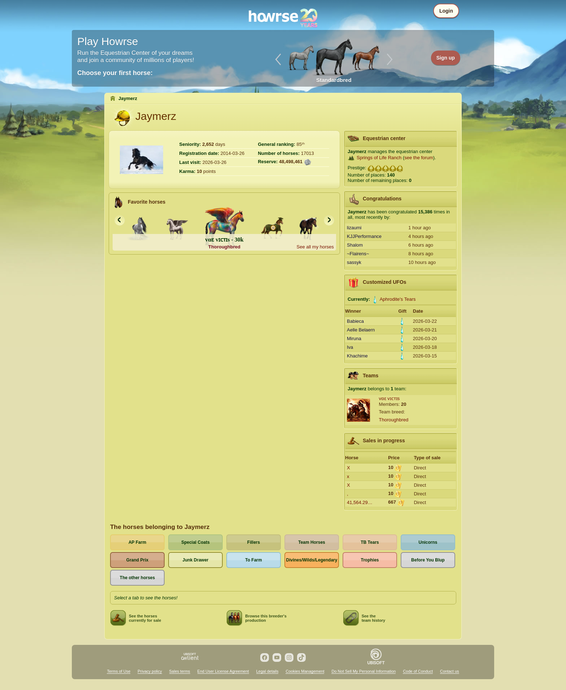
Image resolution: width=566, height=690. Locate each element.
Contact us (449, 671)
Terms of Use (118, 671)
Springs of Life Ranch (379, 157)
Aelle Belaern (361, 330)
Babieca (355, 321)
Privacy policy (150, 671)
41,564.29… (360, 502)
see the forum (418, 157)
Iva (350, 347)
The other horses (137, 577)
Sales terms (179, 671)
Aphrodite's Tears (398, 299)
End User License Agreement (223, 671)
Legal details (267, 671)
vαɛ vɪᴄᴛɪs (389, 398)
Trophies (370, 560)
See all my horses (315, 246)
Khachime (357, 356)
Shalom (355, 245)
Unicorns (427, 542)
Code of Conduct (418, 671)
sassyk (354, 262)
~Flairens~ (358, 253)
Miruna (354, 338)
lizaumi (354, 227)
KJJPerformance (364, 236)
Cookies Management (305, 671)
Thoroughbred (394, 419)
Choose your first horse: (115, 73)
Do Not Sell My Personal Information (363, 671)
